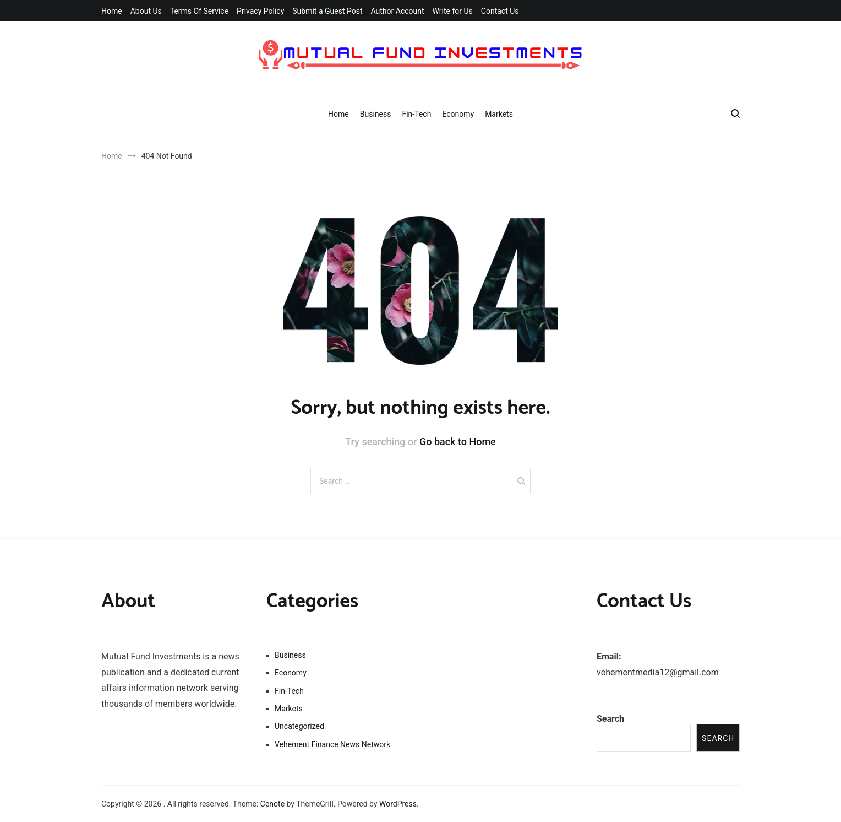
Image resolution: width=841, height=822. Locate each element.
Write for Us (453, 11)
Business (375, 114)
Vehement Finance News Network (332, 744)
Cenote (272, 803)
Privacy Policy (260, 11)
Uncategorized (299, 726)
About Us (146, 11)
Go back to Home (457, 441)
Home (111, 11)
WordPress (398, 803)
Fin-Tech (416, 114)
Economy (458, 114)
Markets (499, 114)
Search (610, 718)
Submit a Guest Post (327, 11)
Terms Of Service (199, 11)
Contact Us (500, 11)
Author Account (397, 11)
